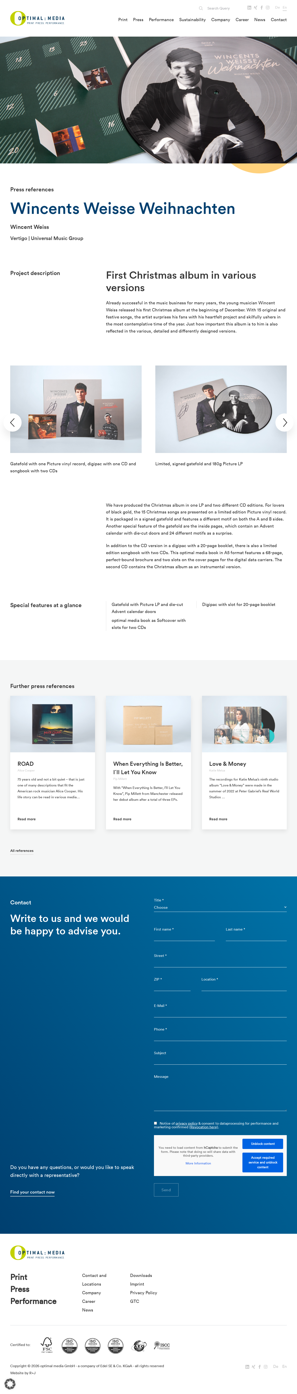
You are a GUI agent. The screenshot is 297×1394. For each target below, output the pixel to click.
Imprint (137, 1284)
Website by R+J (23, 1373)
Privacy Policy (143, 1292)
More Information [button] (198, 1163)
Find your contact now (32, 1192)
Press (138, 19)
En (285, 7)
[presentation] (12, 422)
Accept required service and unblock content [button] (263, 1162)
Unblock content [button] (263, 1144)
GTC (134, 1301)
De (277, 7)
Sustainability (192, 19)
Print (123, 19)
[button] (10, 1384)
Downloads (141, 1275)
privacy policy (187, 1123)
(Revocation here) (203, 1127)
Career (242, 19)
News (259, 19)
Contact (279, 19)
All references (21, 850)
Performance (161, 19)
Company (220, 19)
